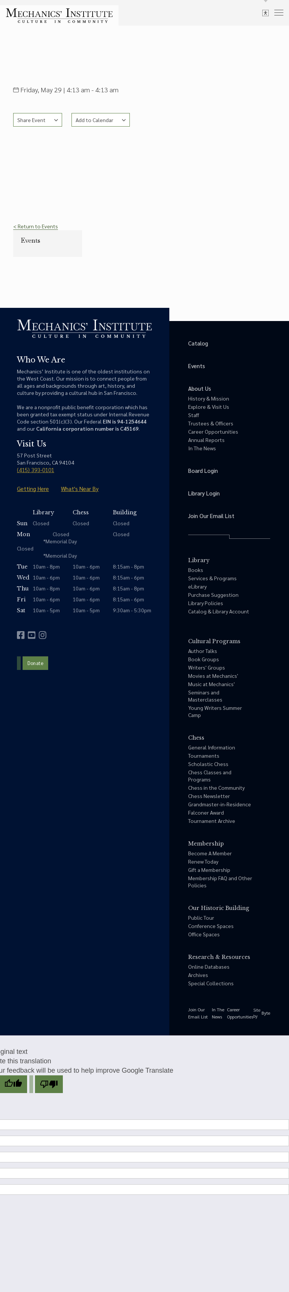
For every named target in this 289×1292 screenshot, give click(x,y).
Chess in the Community (216, 787)
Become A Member (210, 853)
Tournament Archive (211, 820)
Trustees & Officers (210, 423)
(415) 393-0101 (35, 469)
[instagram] (42, 635)
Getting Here (33, 488)
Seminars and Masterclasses (205, 696)
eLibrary (197, 586)
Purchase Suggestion (213, 594)
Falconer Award (206, 812)
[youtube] (31, 635)
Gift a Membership (209, 869)
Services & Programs (212, 578)
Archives (198, 974)
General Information (211, 747)
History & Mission (208, 398)
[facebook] (20, 635)
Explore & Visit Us (208, 406)
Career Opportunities (213, 431)
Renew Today (203, 861)
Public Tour (201, 917)
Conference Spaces (211, 925)
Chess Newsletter (209, 795)
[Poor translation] (49, 1084)
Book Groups (203, 659)
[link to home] (59, 15)
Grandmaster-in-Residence (219, 804)
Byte (266, 1013)
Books (195, 569)
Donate (35, 663)
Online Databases (209, 966)
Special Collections (211, 983)
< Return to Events (35, 226)
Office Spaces (204, 934)
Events (30, 240)
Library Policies (205, 602)
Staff (193, 414)
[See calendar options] (100, 119)
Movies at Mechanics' (213, 675)
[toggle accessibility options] (265, 12)
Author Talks (202, 650)
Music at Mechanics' (211, 683)
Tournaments (203, 755)
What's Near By (80, 488)
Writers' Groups (206, 667)
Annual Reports (206, 439)
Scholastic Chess (208, 763)
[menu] (278, 12)
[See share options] (38, 119)
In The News (202, 448)
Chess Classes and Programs (209, 776)
